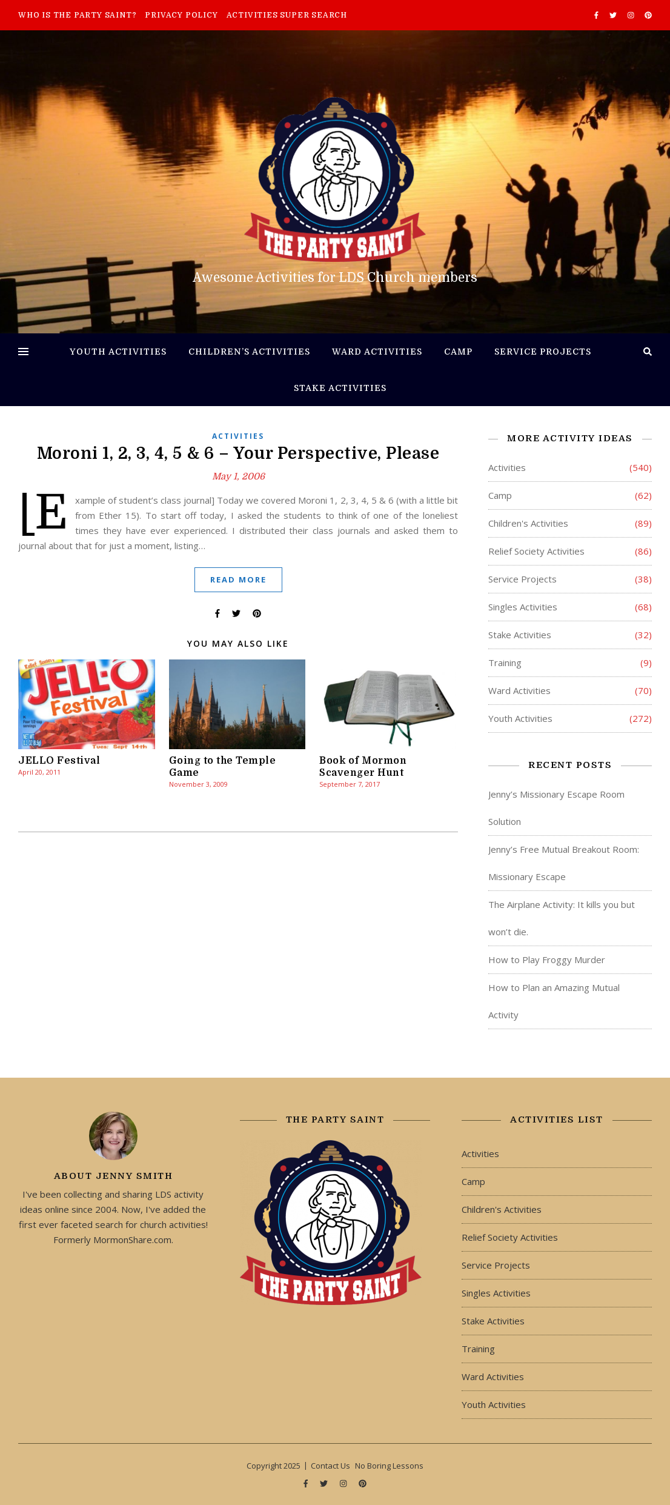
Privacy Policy (181, 15)
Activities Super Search (287, 15)
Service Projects (542, 351)
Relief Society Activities (536, 551)
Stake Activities (340, 388)
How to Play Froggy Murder (546, 959)
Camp (458, 351)
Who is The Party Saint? (77, 15)
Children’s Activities (249, 351)
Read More (238, 579)
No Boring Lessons (389, 1465)
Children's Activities (528, 523)
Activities (238, 436)
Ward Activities (377, 351)
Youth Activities (118, 351)
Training (505, 662)
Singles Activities (522, 607)
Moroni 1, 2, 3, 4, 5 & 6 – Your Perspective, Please (238, 453)
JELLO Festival (59, 760)
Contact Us (330, 1465)
